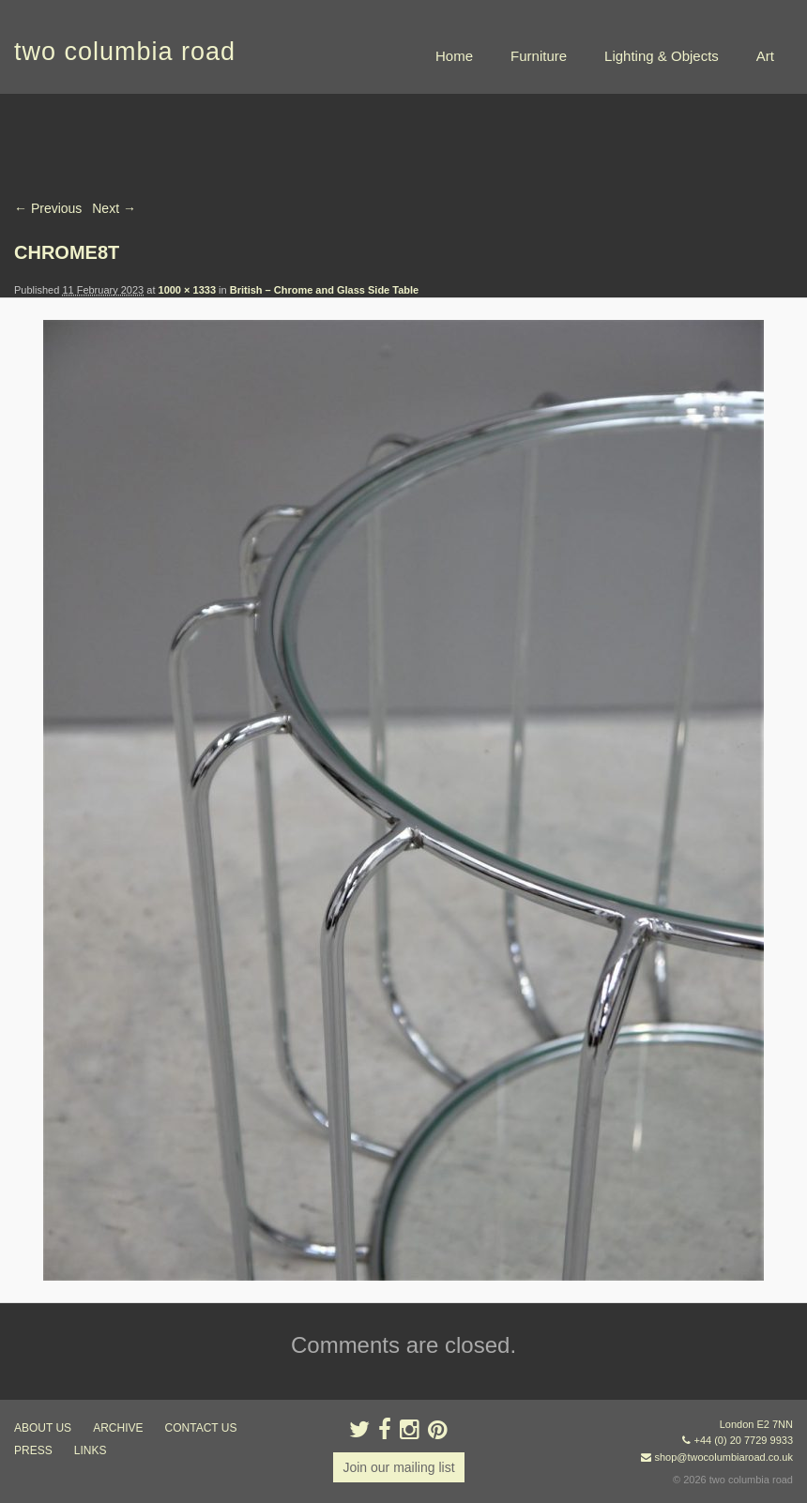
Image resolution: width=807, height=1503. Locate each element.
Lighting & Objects (661, 56)
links (90, 1450)
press (33, 1450)
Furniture (538, 56)
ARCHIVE (118, 1428)
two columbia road (125, 52)
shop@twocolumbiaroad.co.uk (723, 1457)
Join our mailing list (398, 1467)
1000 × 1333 (187, 290)
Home (454, 56)
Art (765, 56)
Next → (114, 208)
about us (42, 1428)
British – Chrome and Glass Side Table (324, 290)
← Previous (48, 208)
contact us (201, 1428)
